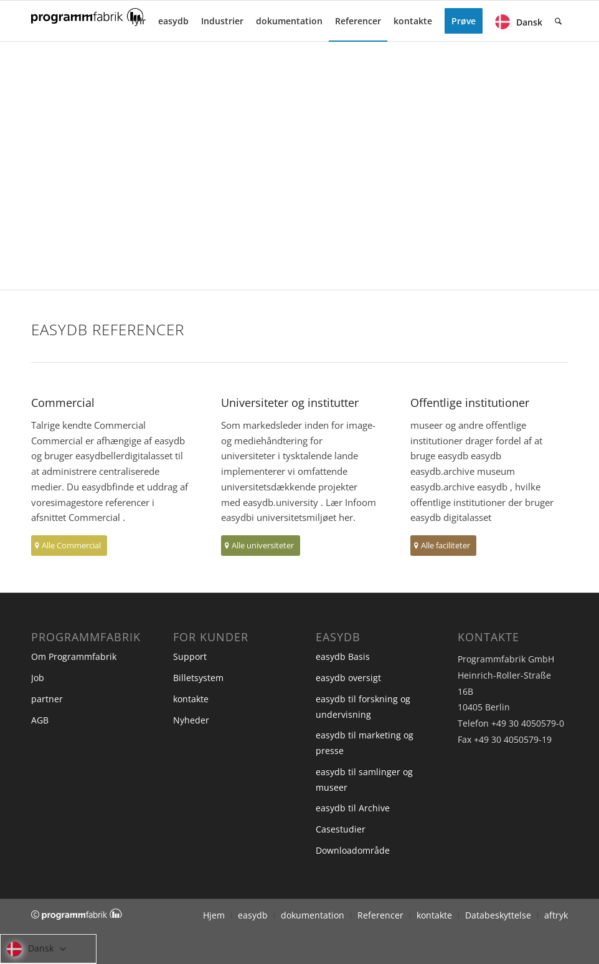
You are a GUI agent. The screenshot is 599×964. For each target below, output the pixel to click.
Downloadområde (353, 850)
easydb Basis (343, 656)
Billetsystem (198, 678)
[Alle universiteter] (260, 545)
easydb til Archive (353, 808)
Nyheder (191, 720)
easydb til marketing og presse (364, 742)
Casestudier (341, 829)
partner (47, 699)
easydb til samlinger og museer (364, 779)
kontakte (191, 699)
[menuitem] (138, 21)
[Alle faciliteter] (443, 545)
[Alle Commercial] (69, 545)
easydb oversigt (348, 678)
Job (37, 678)
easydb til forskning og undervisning (363, 706)
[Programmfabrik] (87, 24)
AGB (40, 720)
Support (190, 656)
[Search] (558, 21)
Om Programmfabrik (73, 656)
